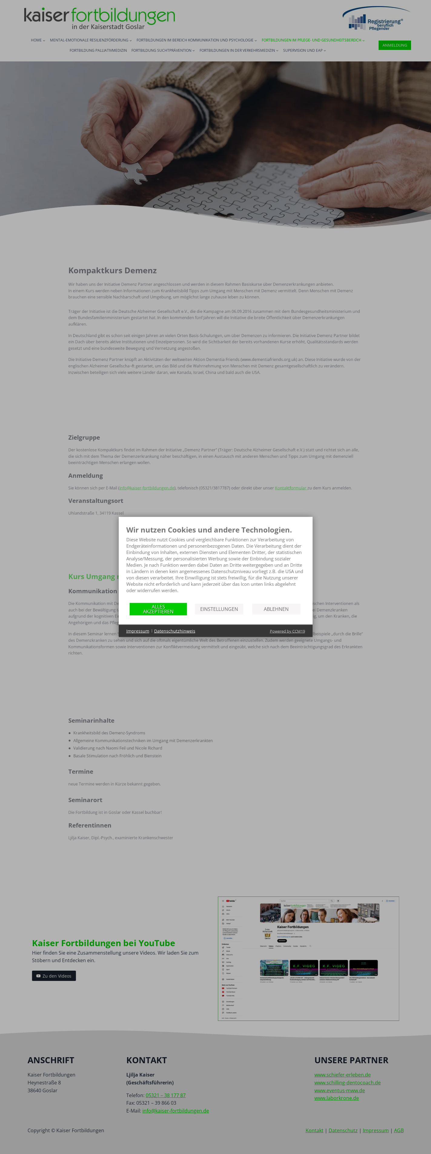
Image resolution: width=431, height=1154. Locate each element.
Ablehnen (276, 608)
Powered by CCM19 (287, 631)
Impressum (137, 631)
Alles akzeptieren (158, 609)
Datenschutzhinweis (174, 631)
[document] (215, 564)
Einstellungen (219, 608)
